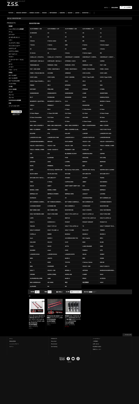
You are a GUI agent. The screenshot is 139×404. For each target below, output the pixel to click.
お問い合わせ (96, 343)
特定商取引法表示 (97, 346)
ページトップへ (128, 334)
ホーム (11, 338)
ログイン (106, 7)
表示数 (32, 291)
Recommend (54, 343)
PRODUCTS (54, 338)
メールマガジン (96, 338)
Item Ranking (54, 346)
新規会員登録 (115, 7)
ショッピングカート (14, 343)
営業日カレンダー (97, 349)
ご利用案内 (95, 341)
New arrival (53, 341)
